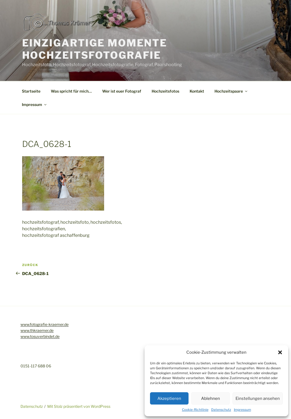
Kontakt (197, 91)
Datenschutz (221, 410)
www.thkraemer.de (37, 330)
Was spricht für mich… (71, 91)
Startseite (31, 91)
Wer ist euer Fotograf (121, 91)
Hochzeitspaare (231, 91)
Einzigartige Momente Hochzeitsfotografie (94, 49)
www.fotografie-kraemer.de (44, 324)
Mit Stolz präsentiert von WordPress (78, 406)
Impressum (242, 410)
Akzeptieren (169, 398)
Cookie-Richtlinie (195, 410)
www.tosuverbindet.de (40, 336)
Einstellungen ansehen (258, 398)
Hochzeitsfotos (165, 91)
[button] (280, 352)
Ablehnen (210, 398)
